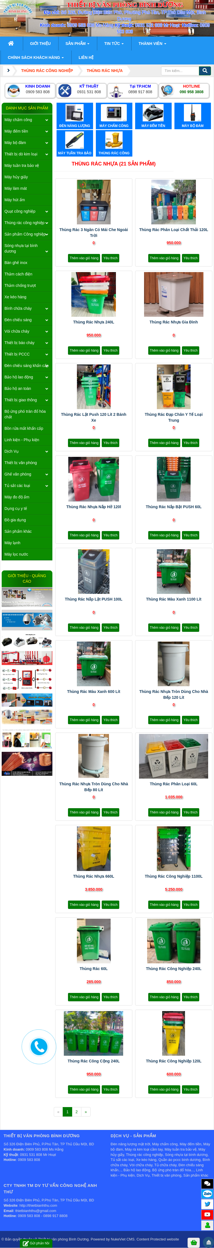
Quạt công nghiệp (19, 211)
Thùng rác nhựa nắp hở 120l (93, 507)
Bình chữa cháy (18, 308)
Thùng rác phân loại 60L (174, 784)
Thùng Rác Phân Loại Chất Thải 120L (173, 229)
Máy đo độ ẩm (16, 497)
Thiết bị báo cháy (19, 342)
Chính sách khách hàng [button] (36, 59)
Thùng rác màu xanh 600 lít (93, 691)
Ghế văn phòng (17, 474)
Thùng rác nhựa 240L (93, 322)
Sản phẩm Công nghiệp (25, 234)
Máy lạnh (12, 543)
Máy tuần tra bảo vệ (21, 165)
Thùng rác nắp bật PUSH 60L (173, 507)
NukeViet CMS (123, 1239)
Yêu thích (110, 258)
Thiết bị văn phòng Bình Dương (63, 1239)
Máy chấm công (18, 119)
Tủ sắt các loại (17, 485)
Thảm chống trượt (20, 285)
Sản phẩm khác (18, 531)
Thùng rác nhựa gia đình (174, 322)
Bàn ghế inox (15, 262)
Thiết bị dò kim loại (20, 154)
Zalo (207, 1193)
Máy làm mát (15, 188)
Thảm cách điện (18, 274)
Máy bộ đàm (15, 142)
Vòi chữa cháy (16, 331)
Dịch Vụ (11, 451)
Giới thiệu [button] (40, 43)
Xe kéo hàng (15, 297)
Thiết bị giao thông (20, 400)
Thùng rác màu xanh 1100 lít (173, 599)
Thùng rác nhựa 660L (93, 876)
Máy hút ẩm (14, 200)
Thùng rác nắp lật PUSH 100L (94, 599)
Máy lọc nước (16, 554)
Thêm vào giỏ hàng (84, 258)
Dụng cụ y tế (15, 508)
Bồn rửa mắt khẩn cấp (23, 428)
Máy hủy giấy (16, 177)
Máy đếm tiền (16, 131)
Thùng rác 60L (94, 968)
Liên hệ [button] (86, 57)
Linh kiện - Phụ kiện (21, 440)
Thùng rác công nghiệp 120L (173, 1061)
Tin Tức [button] (114, 45)
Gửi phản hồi (36, 1243)
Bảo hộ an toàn (17, 388)
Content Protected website (158, 1239)
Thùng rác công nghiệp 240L (173, 968)
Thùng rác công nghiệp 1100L (174, 876)
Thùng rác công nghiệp (24, 222)
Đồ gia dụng (15, 520)
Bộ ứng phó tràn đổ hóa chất (25, 414)
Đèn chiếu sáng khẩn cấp (26, 365)
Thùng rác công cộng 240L (94, 1061)
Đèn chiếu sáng (18, 320)
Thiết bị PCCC (17, 354)
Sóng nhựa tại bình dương (21, 248)
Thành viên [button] (152, 45)
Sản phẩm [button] (77, 45)
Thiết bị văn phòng (20, 462)
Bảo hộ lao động (18, 377)
